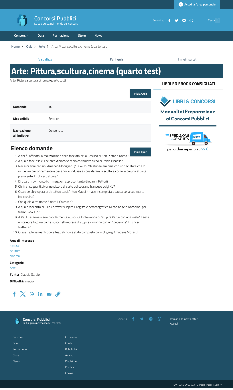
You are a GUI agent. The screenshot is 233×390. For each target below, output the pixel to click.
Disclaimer (71, 361)
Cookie (69, 373)
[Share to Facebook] (14, 294)
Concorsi (18, 337)
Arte (42, 46)
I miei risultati (187, 59)
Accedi (174, 323)
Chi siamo (71, 337)
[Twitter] (168, 20)
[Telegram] (176, 20)
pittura (14, 245)
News (16, 361)
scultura (15, 250)
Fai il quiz (116, 59)
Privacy (69, 367)
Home (15, 46)
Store (16, 355)
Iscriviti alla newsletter (184, 319)
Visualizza (52, 60)
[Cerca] (215, 20)
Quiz (29, 46)
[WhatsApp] (183, 20)
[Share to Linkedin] (40, 294)
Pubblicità (71, 349)
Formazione (20, 349)
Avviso (69, 355)
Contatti (70, 343)
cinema (15, 255)
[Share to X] (23, 294)
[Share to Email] (49, 294)
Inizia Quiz (140, 93)
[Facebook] (161, 20)
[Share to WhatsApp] (31, 294)
